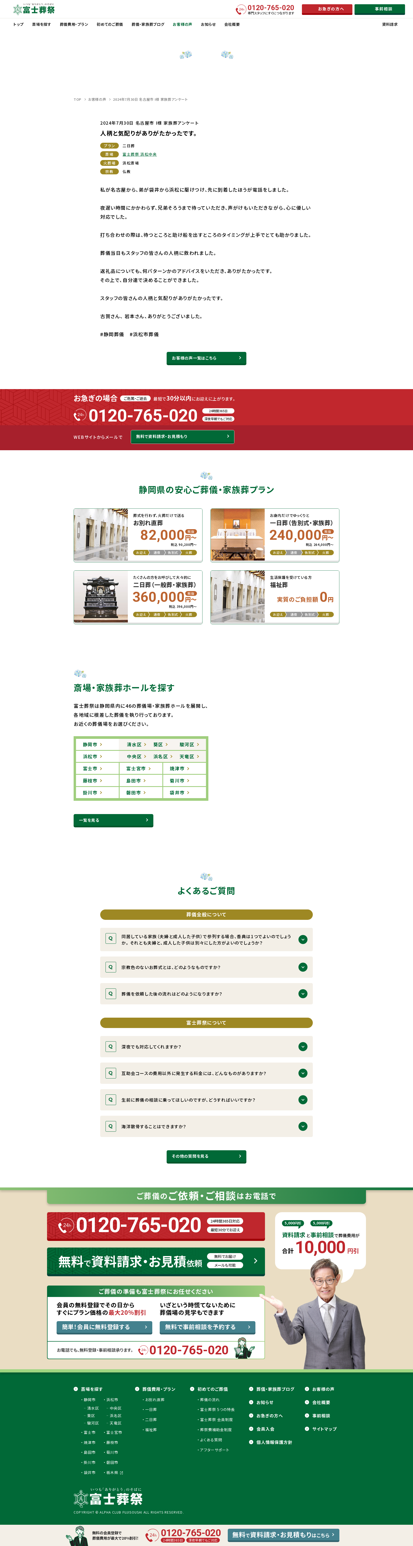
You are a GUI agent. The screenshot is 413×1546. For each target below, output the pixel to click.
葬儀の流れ (210, 1399)
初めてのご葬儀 (212, 1389)
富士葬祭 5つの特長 (217, 1409)
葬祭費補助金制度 (216, 1429)
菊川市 (112, 1452)
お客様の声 (97, 99)
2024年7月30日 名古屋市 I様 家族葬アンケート (150, 99)
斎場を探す (92, 1389)
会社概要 (321, 1402)
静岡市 (90, 1399)
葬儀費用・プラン (159, 1389)
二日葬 (151, 1419)
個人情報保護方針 (274, 1442)
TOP (77, 99)
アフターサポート (214, 1449)
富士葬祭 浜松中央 (140, 154)
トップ (18, 24)
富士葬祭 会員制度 (216, 1419)
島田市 (90, 1452)
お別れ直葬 (155, 1399)
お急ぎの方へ (269, 1415)
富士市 (90, 1432)
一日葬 (151, 1409)
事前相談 (321, 1415)
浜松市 (112, 1399)
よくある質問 (211, 1439)
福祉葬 (151, 1429)
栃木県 (114, 1472)
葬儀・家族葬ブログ (275, 1389)
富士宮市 (114, 1432)
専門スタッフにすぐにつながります (271, 9)
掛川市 (90, 1462)
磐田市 (112, 1462)
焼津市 (90, 1442)
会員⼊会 (265, 1429)
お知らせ (264, 1402)
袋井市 (90, 1472)
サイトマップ (324, 1429)
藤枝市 (112, 1442)
